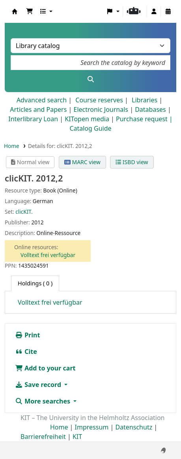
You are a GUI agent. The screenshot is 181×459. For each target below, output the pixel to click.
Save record (39, 384)
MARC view (82, 162)
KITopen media (87, 119)
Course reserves (99, 100)
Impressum (92, 427)
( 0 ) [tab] (35, 283)
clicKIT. (23, 211)
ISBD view (132, 162)
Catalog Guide (90, 128)
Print (27, 335)
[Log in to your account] (153, 11)
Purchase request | (144, 119)
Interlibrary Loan (33, 119)
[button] (29, 11)
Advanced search (42, 100)
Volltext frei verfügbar (48, 255)
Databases (150, 109)
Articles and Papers (38, 109)
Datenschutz (133, 427)
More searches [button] (43, 401)
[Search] (90, 79)
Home (11, 146)
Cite (26, 351)
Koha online (14, 11)
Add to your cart (45, 368)
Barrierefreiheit (43, 436)
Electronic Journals (100, 109)
